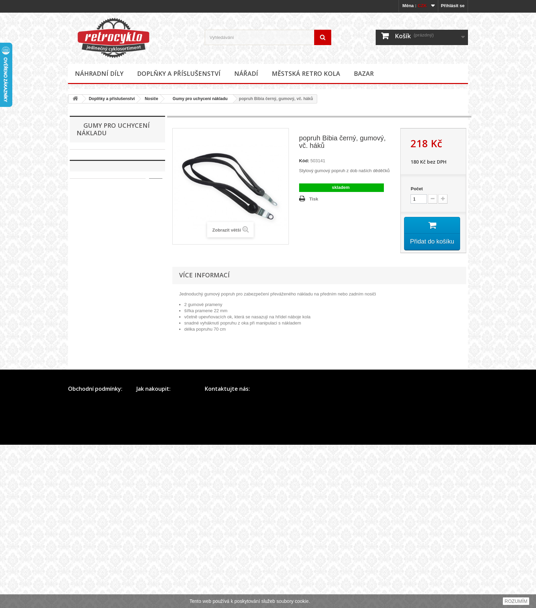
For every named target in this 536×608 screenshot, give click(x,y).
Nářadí (246, 73)
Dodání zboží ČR (153, 580)
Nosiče (151, 98)
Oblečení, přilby (97, 334)
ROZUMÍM (516, 601)
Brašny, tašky (94, 186)
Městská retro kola (306, 73)
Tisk (313, 199)
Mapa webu (79, 572)
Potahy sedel (94, 366)
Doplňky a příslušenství (178, 73)
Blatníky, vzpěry (97, 175)
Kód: (304, 160)
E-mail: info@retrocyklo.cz (230, 572)
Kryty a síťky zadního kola (107, 271)
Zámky (88, 398)
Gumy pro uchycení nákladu (198, 98)
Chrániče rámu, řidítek (103, 228)
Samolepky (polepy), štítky (107, 376)
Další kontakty (219, 580)
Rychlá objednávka (155, 572)
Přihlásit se (453, 5)
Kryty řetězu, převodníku (105, 260)
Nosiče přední (97, 302)
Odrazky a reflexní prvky (105, 345)
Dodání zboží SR (153, 589)
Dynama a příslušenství (104, 207)
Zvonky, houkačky (99, 408)
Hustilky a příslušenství (104, 218)
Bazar (364, 73)
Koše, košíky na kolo (102, 239)
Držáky (88, 196)
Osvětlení (91, 355)
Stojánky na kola (98, 387)
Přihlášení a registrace (158, 563)
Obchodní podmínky (88, 563)
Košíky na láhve (97, 249)
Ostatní (91, 324)
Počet (417, 188)
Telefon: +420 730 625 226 (231, 563)
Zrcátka (89, 419)
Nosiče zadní (96, 313)
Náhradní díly (99, 73)
